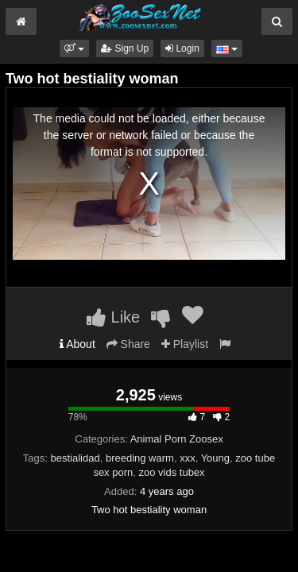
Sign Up (125, 48)
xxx (187, 458)
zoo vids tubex (172, 472)
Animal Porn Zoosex (176, 439)
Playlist (184, 344)
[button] (74, 48)
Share (128, 344)
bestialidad (75, 458)
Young (215, 458)
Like (113, 317)
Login (182, 48)
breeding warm (140, 458)
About (77, 344)
